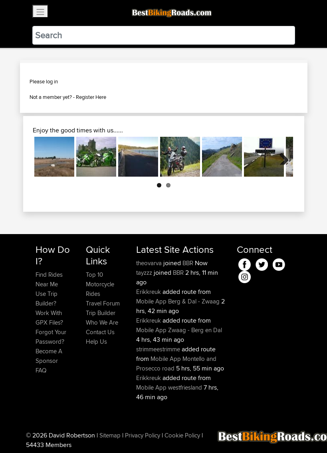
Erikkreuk (149, 292)
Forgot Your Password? (51, 337)
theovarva (149, 263)
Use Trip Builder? (46, 298)
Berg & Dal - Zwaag (194, 301)
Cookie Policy (182, 435)
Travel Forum (103, 303)
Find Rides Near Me (49, 279)
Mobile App (151, 301)
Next (281, 157)
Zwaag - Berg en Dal (195, 330)
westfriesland (185, 387)
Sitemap (110, 435)
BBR (187, 263)
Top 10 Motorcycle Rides (100, 284)
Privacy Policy (142, 435)
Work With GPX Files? (49, 318)
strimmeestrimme (159, 349)
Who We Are (102, 322)
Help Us (96, 341)
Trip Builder (100, 313)
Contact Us (100, 332)
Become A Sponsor (49, 356)
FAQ (41, 370)
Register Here (91, 96)
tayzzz (145, 272)
